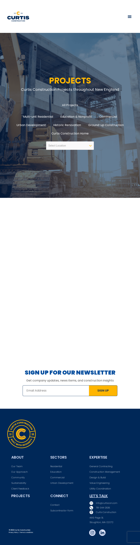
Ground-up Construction (106, 125)
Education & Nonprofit (76, 117)
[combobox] (70, 145)
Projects (20, 495)
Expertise (98, 457)
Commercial (108, 117)
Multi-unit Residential (38, 117)
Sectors (58, 457)
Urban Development (31, 125)
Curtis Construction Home (70, 133)
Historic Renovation (67, 125)
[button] (130, 17)
